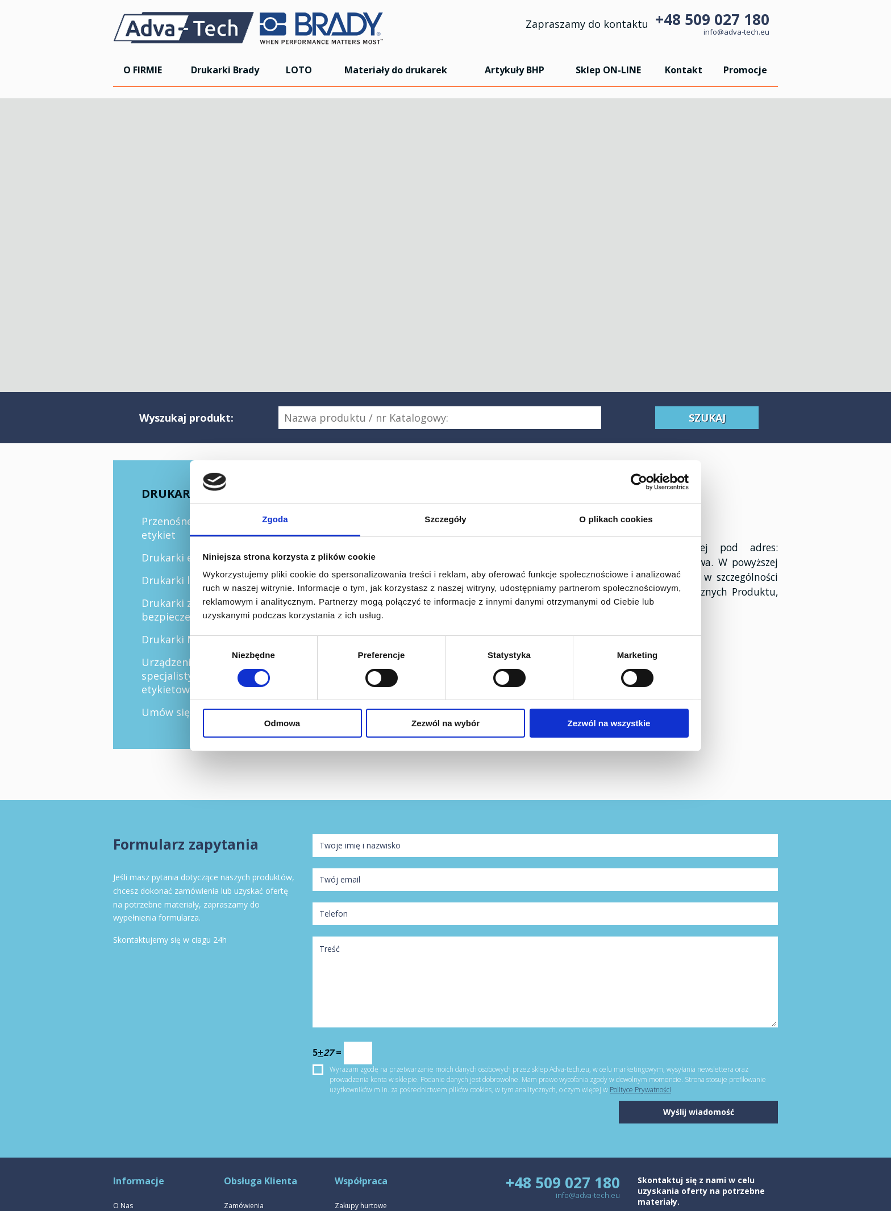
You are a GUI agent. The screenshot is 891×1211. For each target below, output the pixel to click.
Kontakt (683, 70)
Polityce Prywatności (640, 1090)
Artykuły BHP (514, 70)
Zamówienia (244, 1205)
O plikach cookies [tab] (615, 519)
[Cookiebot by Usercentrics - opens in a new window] (639, 481)
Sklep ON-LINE (608, 70)
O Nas (123, 1205)
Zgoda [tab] (275, 519)
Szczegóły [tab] (445, 519)
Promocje (745, 70)
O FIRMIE (142, 70)
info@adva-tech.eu (736, 32)
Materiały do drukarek (395, 70)
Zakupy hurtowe (361, 1205)
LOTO (299, 70)
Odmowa (282, 723)
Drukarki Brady (225, 70)
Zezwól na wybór (445, 723)
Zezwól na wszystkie (609, 723)
